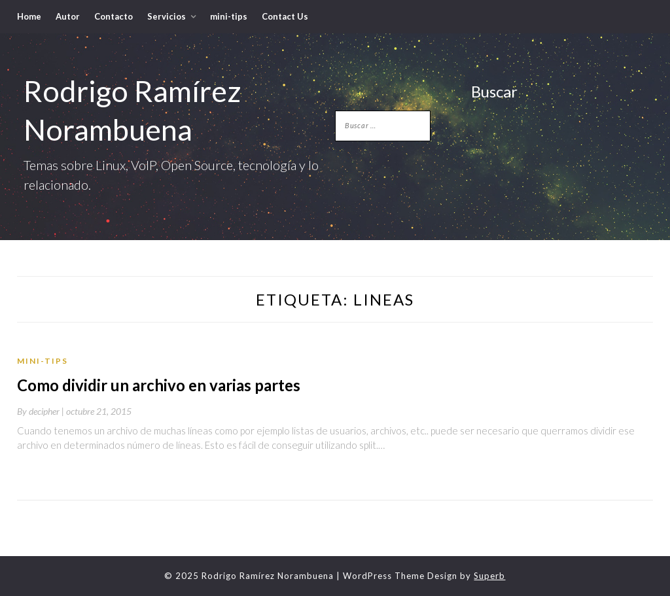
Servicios (166, 16)
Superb (489, 575)
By (41, 411)
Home (29, 16)
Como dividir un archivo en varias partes (158, 385)
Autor (68, 16)
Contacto (113, 16)
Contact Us (285, 16)
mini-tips (228, 16)
